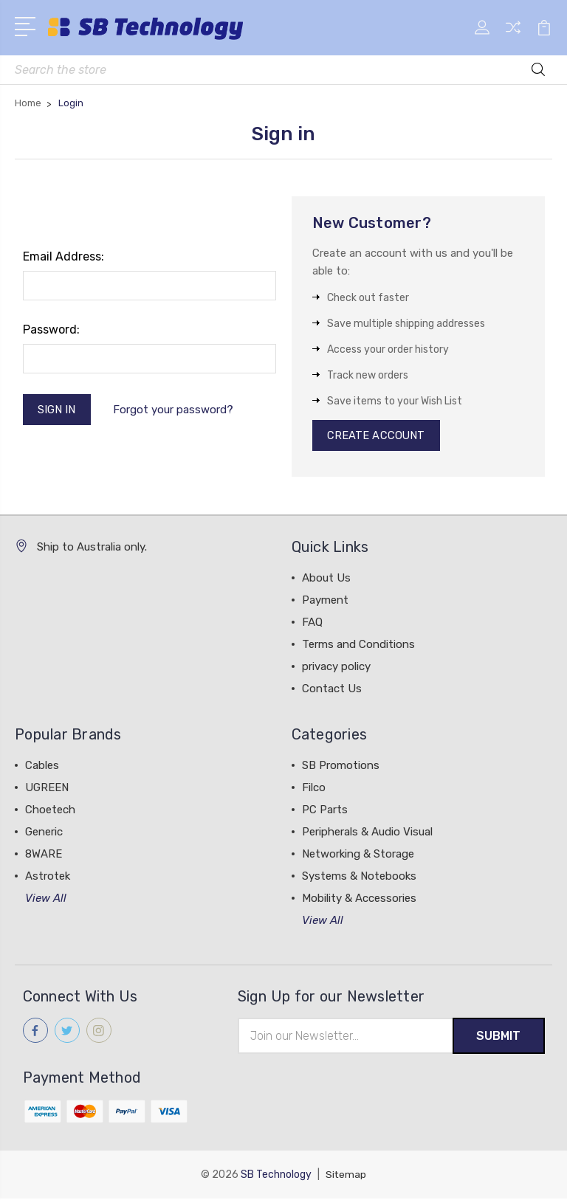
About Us (326, 579)
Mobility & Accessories (359, 899)
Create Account (377, 436)
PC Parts (325, 811)
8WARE (43, 855)
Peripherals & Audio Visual (367, 833)
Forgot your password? (174, 410)
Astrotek (47, 877)
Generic (44, 833)
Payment (325, 601)
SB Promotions (340, 766)
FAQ (312, 623)
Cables (42, 766)
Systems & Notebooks (359, 877)
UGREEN (47, 789)
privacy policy (336, 668)
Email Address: (63, 256)
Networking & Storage (358, 855)
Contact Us (332, 690)
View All (45, 899)
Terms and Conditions (358, 645)
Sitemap (346, 1176)
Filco (314, 789)
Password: (51, 330)
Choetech (50, 811)
